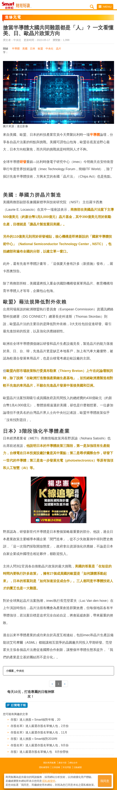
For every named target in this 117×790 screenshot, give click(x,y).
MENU (105, 6)
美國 (24, 48)
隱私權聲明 (44, 767)
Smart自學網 (9, 5)
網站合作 (73, 763)
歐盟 (40, 48)
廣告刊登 (62, 763)
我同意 (104, 781)
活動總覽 (78, 767)
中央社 (49, 48)
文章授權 (56, 767)
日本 (32, 48)
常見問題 (67, 767)
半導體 (16, 48)
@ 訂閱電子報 (17, 705)
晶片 (58, 48)
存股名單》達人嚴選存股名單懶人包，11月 (39, 732)
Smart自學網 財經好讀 (24, 5)
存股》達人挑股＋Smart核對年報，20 (35, 719)
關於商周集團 (49, 763)
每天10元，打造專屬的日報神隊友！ (30, 694)
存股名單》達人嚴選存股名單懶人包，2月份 (40, 726)
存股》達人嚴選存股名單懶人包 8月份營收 (40, 751)
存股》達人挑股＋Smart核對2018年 (34, 738)
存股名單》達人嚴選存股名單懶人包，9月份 (40, 745)
